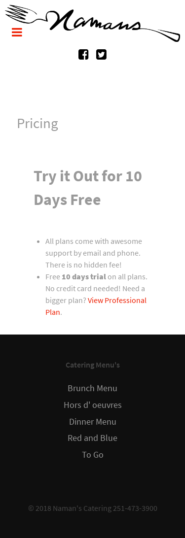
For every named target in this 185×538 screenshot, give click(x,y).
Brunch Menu (92, 388)
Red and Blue (92, 438)
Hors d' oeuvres (93, 405)
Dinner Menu (92, 421)
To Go (93, 454)
